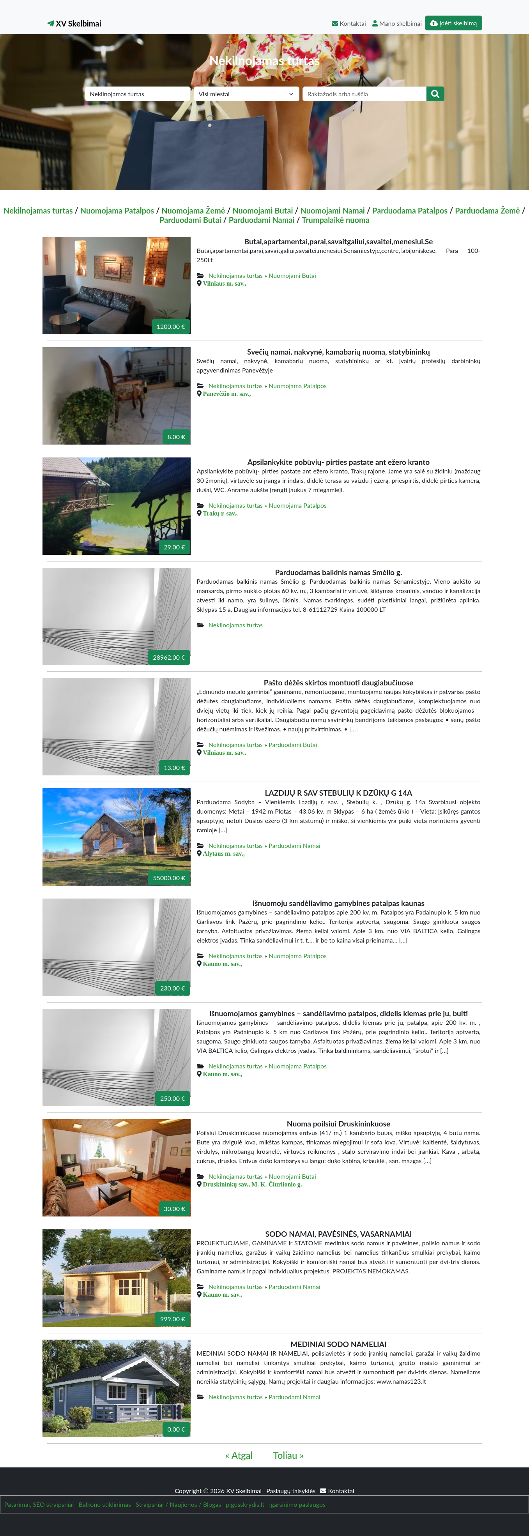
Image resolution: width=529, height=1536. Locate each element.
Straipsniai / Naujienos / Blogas (178, 1504)
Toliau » (288, 1455)
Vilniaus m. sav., (224, 283)
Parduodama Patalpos (410, 210)
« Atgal (239, 1455)
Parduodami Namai (262, 219)
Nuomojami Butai (262, 210)
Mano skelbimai (397, 23)
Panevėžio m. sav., (227, 393)
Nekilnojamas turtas (38, 210)
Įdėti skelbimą (453, 22)
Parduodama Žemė (487, 210)
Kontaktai (349, 23)
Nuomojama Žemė (193, 210)
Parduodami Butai (190, 219)
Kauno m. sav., (222, 963)
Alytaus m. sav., (224, 853)
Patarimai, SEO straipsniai (39, 1504)
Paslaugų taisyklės (291, 1490)
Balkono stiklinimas (105, 1504)
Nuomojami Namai (333, 210)
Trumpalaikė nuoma (336, 219)
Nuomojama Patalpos (117, 210)
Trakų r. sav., (220, 513)
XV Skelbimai (74, 23)
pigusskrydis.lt (245, 1504)
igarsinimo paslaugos (297, 1504)
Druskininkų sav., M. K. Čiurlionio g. (252, 1184)
